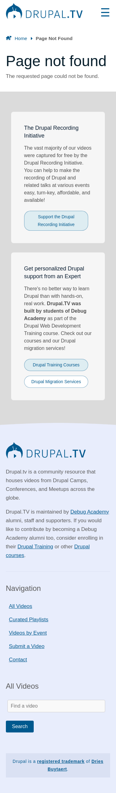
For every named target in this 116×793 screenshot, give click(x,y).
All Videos (20, 606)
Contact (18, 660)
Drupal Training (35, 547)
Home (21, 38)
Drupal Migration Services (56, 381)
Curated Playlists (29, 620)
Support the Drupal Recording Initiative (56, 220)
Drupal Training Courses (56, 364)
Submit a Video (27, 646)
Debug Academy (90, 512)
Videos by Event (28, 633)
